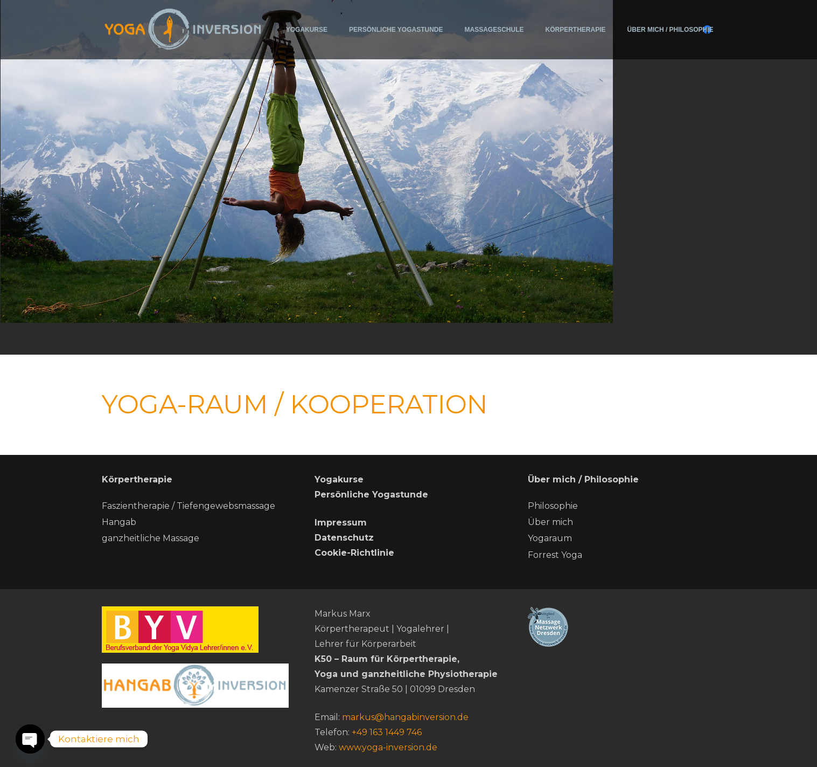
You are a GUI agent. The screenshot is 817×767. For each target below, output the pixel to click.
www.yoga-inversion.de (388, 747)
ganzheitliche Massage (150, 538)
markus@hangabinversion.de (405, 717)
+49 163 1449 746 (387, 732)
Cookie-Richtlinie (354, 553)
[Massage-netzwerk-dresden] (621, 626)
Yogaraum (550, 538)
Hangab (119, 522)
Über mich (550, 522)
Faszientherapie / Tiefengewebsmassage (188, 506)
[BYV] (195, 629)
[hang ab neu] (195, 686)
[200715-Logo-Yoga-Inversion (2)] (183, 28)
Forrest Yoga (555, 555)
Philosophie (553, 506)
